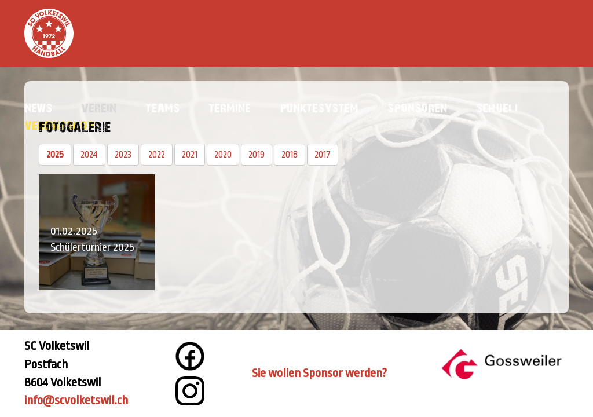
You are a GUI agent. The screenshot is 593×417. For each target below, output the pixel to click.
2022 (156, 154)
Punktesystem (319, 107)
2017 (322, 154)
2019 (256, 154)
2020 (223, 154)
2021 (189, 154)
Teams (162, 107)
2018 (289, 154)
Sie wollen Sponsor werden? (319, 373)
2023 (123, 154)
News (38, 107)
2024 (89, 154)
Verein (98, 107)
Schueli (497, 107)
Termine (229, 107)
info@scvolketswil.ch (76, 400)
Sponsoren (417, 107)
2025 (55, 154)
